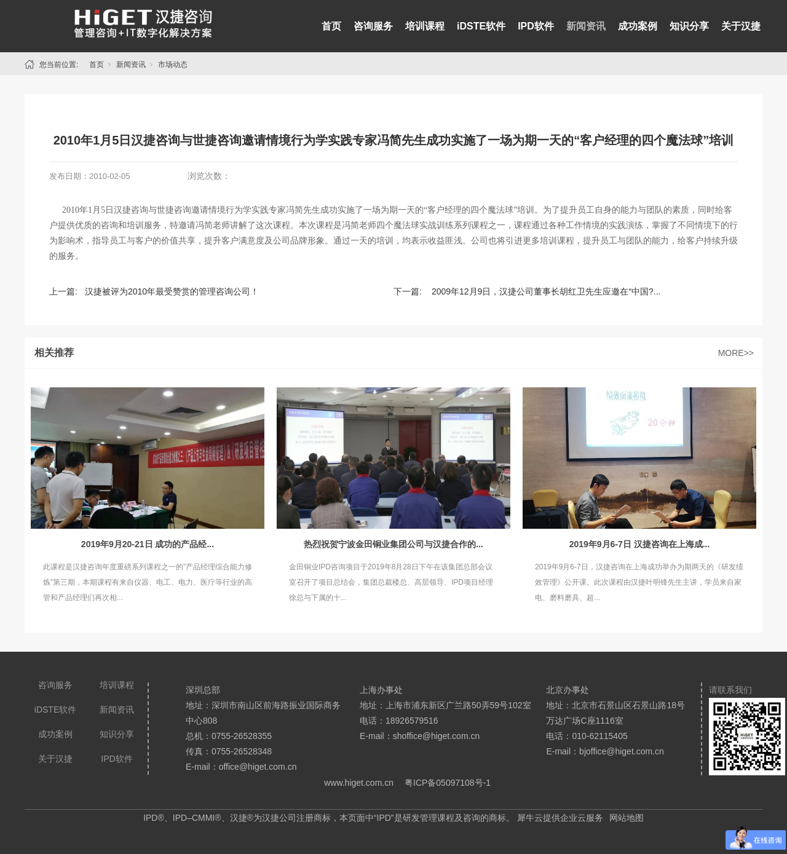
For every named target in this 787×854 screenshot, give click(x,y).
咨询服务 (373, 26)
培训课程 (425, 26)
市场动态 (173, 64)
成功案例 (637, 26)
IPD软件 (536, 26)
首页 (331, 26)
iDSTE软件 (481, 26)
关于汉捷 (741, 26)
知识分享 (689, 26)
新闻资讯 (586, 26)
